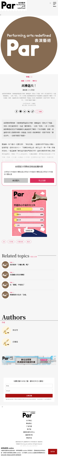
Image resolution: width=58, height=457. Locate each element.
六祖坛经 (20, 242)
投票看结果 (29, 231)
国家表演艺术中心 (29, 432)
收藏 (40, 111)
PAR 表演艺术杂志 (29, 414)
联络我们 (29, 423)
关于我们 (29, 420)
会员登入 (16, 180)
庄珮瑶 (33, 103)
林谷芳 (28, 103)
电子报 (29, 429)
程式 (28, 242)
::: (50, 3)
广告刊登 (29, 426)
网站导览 (29, 438)
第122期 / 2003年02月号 (29, 105)
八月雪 (11, 242)
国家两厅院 (29, 435)
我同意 (52, 451)
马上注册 (42, 180)
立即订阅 (29, 396)
